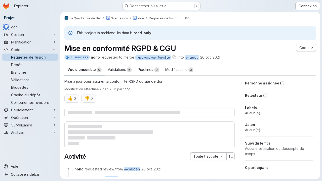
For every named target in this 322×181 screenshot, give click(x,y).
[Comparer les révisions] (30, 102)
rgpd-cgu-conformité (153, 58)
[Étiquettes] (30, 87)
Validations (120, 69)
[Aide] (30, 166)
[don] (30, 26)
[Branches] (30, 72)
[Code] (30, 49)
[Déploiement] (30, 109)
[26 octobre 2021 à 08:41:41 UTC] (151, 169)
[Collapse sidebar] (30, 174)
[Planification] (30, 42)
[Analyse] (30, 132)
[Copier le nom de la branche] (174, 57)
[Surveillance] (30, 124)
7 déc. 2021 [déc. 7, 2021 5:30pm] (108, 89)
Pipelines (148, 69)
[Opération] (30, 117)
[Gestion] (30, 34)
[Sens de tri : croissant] (231, 156)
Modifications (179, 69)
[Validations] (30, 79)
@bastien (132, 169)
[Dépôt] (30, 64)
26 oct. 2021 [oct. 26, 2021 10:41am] (210, 57)
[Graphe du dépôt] (30, 94)
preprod (192, 58)
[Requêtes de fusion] (30, 57)
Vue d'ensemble (84, 69)
